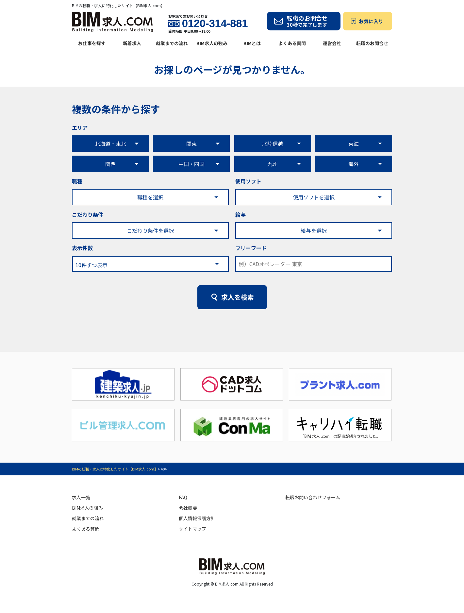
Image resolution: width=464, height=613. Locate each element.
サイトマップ (192, 528)
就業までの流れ (172, 43)
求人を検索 (237, 297)
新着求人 (132, 43)
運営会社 (332, 43)
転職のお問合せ (372, 43)
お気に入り (371, 21)
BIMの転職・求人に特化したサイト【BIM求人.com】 (115, 468)
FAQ (183, 497)
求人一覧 (81, 497)
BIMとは (252, 43)
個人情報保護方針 (197, 518)
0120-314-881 (215, 23)
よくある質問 (292, 43)
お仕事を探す (92, 43)
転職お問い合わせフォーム (312, 497)
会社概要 (188, 507)
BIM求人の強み (211, 43)
